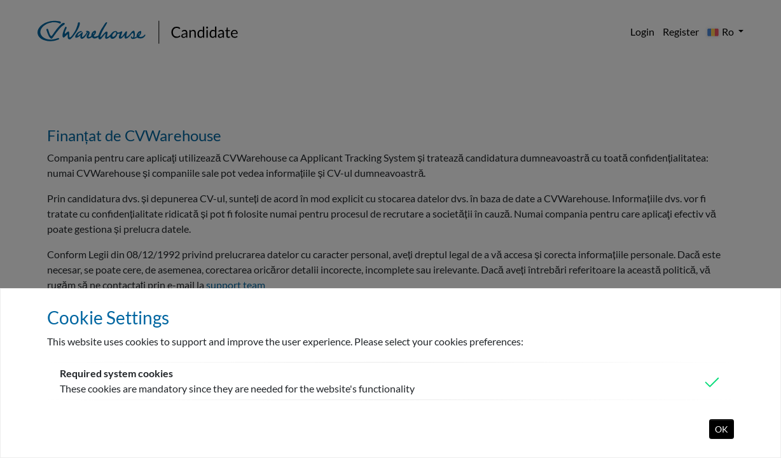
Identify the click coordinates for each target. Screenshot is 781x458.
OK (721, 429)
